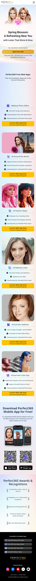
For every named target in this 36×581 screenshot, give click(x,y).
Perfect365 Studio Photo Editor (15, 548)
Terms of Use (14, 574)
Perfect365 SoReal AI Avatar (14, 552)
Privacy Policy (22, 574)
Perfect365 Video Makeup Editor (15, 544)
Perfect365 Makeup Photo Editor (15, 540)
